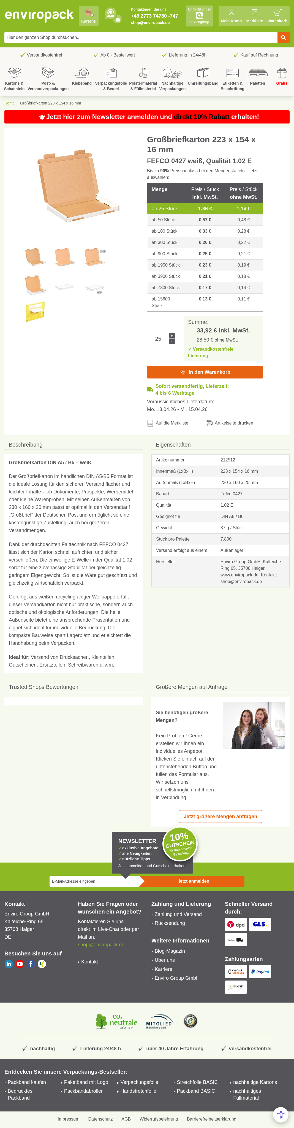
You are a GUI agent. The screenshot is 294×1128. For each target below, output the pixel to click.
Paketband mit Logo (86, 1082)
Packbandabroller (83, 1091)
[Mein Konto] (231, 16)
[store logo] (39, 16)
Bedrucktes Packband (20, 1094)
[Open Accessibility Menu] (280, 1114)
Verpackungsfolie (139, 1082)
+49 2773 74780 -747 (154, 16)
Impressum (68, 1119)
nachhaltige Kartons (255, 1082)
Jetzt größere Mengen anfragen (220, 816)
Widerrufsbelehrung (159, 1119)
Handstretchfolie (138, 1091)
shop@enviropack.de (150, 22)
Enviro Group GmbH (177, 978)
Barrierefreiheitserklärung (211, 1119)
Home (9, 103)
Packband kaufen (27, 1082)
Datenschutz (100, 1119)
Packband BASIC (196, 1091)
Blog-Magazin (170, 951)
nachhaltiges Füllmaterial (247, 1094)
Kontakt (89, 962)
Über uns (165, 960)
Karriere (163, 969)
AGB (126, 1119)
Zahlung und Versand (178, 914)
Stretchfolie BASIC (197, 1082)
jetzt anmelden (194, 881)
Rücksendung (170, 923)
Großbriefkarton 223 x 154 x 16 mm (50, 103)
